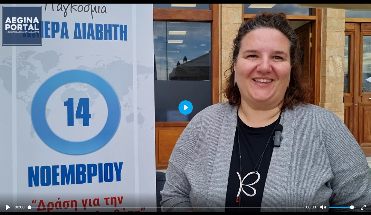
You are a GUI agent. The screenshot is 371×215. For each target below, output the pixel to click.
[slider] (166, 207)
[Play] (8, 207)
